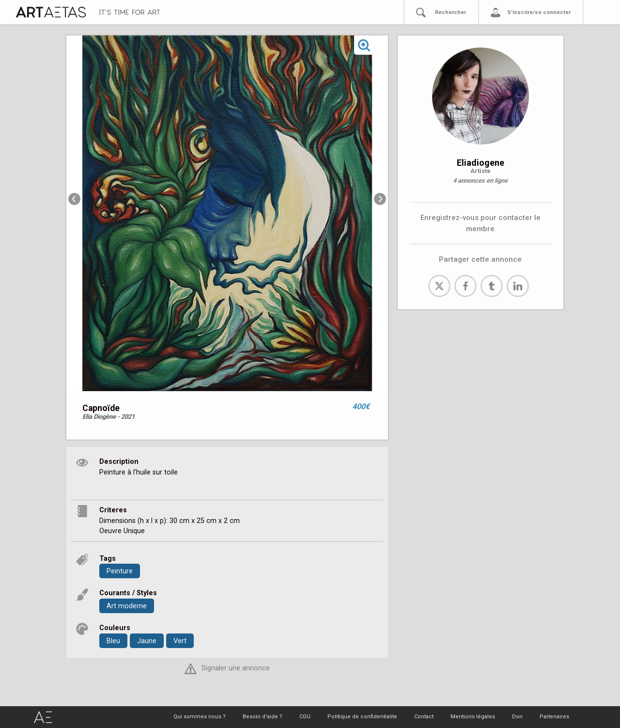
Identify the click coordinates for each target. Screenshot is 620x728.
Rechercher (450, 12)
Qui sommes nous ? (199, 716)
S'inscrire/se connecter (539, 12)
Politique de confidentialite (362, 716)
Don (517, 716)
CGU (304, 716)
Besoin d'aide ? (262, 716)
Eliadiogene (480, 162)
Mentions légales (472, 716)
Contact (424, 716)
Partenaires (554, 716)
